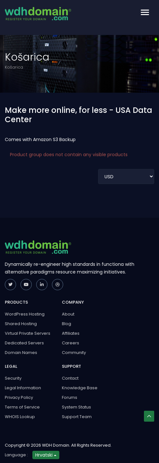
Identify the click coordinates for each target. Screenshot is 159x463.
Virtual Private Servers (27, 333)
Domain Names (21, 352)
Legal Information (23, 388)
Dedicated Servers (24, 343)
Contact (70, 378)
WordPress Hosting (25, 314)
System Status (76, 407)
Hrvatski (45, 455)
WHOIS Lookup (20, 417)
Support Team (77, 417)
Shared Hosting (21, 324)
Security (13, 378)
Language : (16, 455)
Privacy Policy (19, 397)
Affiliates (71, 333)
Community (74, 352)
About (68, 314)
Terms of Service (22, 407)
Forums (69, 397)
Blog (66, 324)
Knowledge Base (79, 388)
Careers (70, 343)
